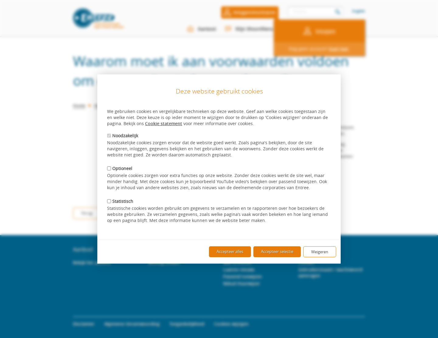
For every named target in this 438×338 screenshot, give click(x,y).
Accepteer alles (230, 251)
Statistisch (120, 201)
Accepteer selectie (277, 251)
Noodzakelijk (122, 135)
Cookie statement (163, 123)
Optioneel (119, 168)
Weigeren (319, 251)
